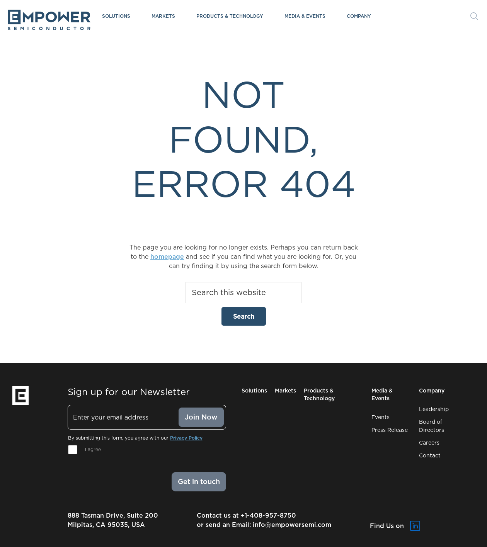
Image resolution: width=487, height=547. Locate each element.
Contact (430, 455)
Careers (429, 443)
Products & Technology (229, 16)
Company (359, 16)
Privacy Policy (186, 438)
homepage (167, 256)
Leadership (434, 409)
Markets (163, 16)
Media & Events (304, 16)
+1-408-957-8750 (268, 515)
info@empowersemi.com (292, 524)
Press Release (389, 430)
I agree (93, 449)
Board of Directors (431, 426)
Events (380, 417)
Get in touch (199, 481)
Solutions (116, 16)
